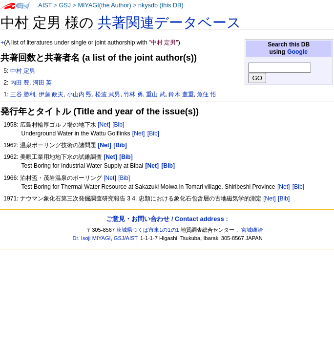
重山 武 (155, 94)
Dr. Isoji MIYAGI (92, 238)
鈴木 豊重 (180, 94)
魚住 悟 (206, 94)
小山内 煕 (79, 94)
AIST (45, 5)
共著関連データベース (169, 22)
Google (297, 51)
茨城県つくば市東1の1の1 (147, 230)
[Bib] (118, 124)
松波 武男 (107, 94)
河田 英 (42, 82)
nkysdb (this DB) (161, 5)
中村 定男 (22, 70)
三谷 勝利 (22, 94)
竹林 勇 (133, 94)
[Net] (104, 124)
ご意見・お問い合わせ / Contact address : (167, 218)
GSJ (65, 5)
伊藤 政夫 (51, 94)
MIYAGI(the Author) (104, 5)
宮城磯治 (252, 230)
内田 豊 (19, 82)
